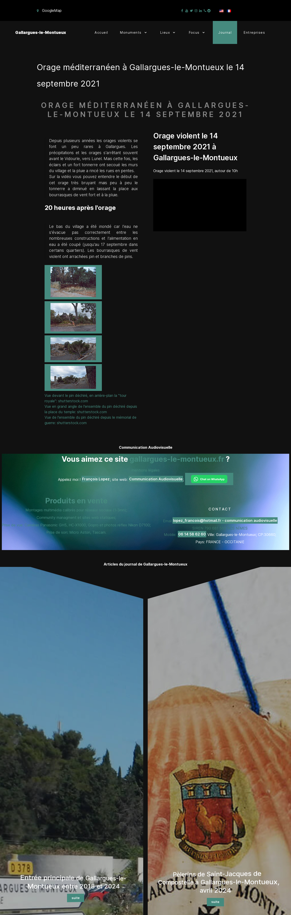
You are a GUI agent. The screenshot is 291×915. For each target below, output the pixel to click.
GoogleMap (52, 10)
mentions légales (146, 470)
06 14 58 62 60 (192, 534)
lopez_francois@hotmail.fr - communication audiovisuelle (225, 520)
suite (75, 898)
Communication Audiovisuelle (156, 479)
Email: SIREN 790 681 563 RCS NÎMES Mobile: (220, 527)
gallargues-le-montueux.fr (177, 459)
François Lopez (96, 479)
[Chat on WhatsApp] (209, 479)
